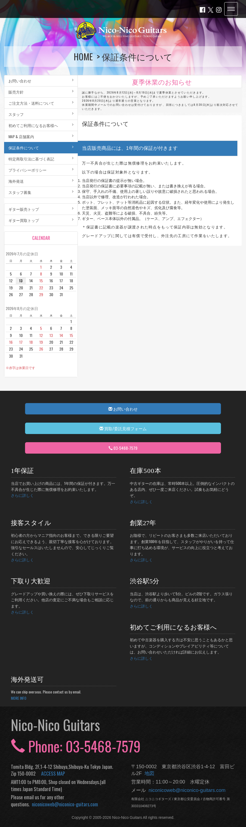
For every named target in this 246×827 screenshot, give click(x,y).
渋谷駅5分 (144, 581)
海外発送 (40, 181)
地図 (148, 773)
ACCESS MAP (53, 773)
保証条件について (40, 147)
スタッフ (40, 114)
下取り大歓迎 (30, 581)
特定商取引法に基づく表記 (40, 159)
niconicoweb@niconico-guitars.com (64, 804)
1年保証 (22, 470)
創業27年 (143, 522)
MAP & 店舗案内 (40, 136)
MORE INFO (18, 698)
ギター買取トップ (40, 220)
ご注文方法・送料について (40, 103)
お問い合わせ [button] (123, 409)
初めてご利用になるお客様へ (40, 125)
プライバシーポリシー (40, 170)
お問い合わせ (40, 80)
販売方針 (40, 92)
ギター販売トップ (40, 209)
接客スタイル (31, 522)
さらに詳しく (22, 495)
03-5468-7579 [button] (123, 448)
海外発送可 (27, 679)
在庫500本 (145, 470)
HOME (84, 56)
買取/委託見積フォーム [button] (123, 428)
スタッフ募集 (40, 192)
